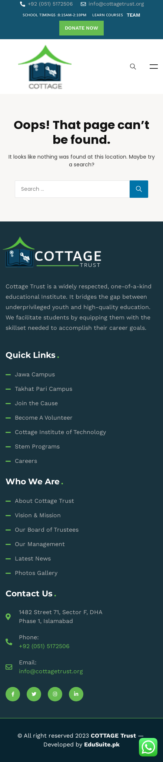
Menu (153, 66)
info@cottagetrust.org (51, 671)
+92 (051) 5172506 (44, 646)
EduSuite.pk (102, 744)
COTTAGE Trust (113, 735)
